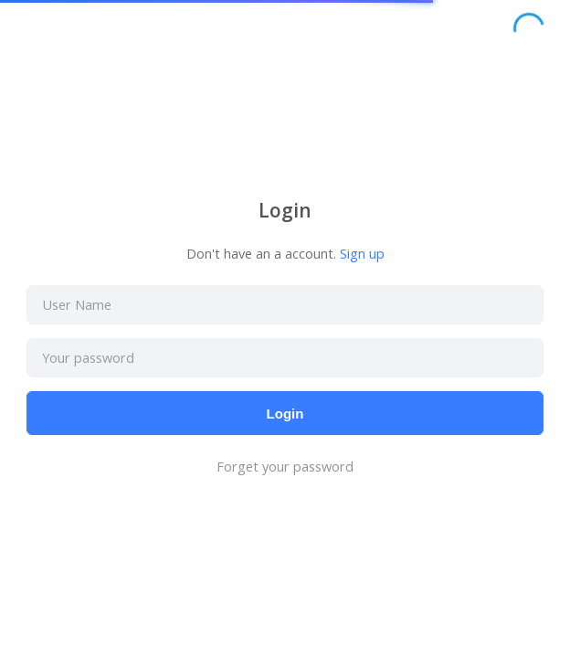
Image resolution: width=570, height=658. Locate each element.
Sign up (362, 253)
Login (285, 413)
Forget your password (285, 466)
